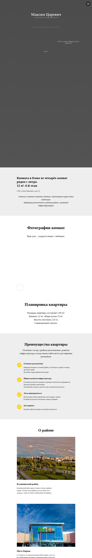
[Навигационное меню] (88, 3)
